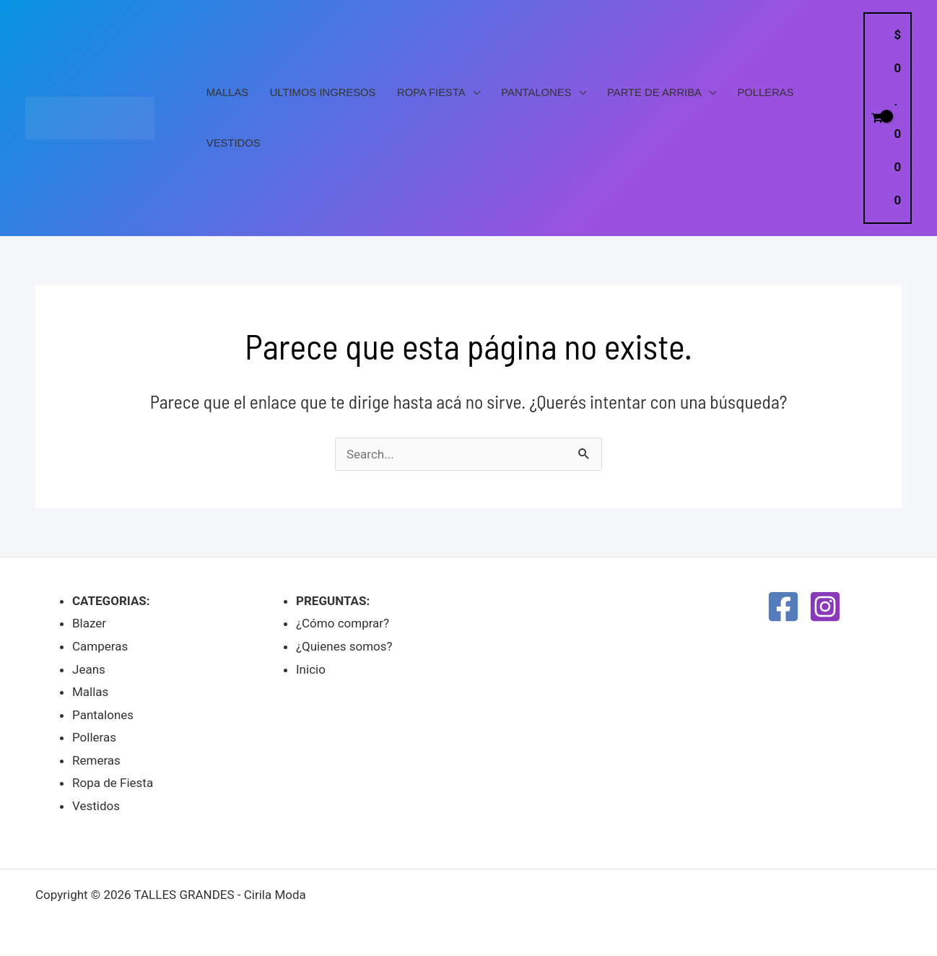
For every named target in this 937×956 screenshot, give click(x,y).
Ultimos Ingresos (323, 92)
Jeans (88, 669)
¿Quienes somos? (344, 646)
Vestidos (233, 143)
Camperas (100, 646)
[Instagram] (825, 606)
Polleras (766, 92)
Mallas (227, 92)
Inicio (311, 669)
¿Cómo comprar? (342, 623)
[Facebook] (783, 606)
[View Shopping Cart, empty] (887, 118)
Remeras (96, 760)
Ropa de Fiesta (112, 782)
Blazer (89, 623)
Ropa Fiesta (431, 92)
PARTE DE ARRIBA (654, 92)
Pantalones (536, 92)
